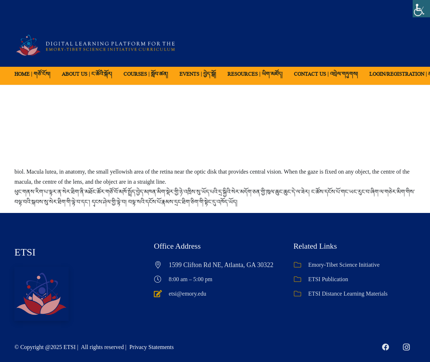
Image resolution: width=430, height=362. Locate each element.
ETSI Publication (328, 279)
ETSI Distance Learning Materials (348, 294)
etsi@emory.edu (187, 294)
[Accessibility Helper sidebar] (421, 8)
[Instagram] (407, 347)
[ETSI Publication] (301, 279)
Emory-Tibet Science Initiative (344, 265)
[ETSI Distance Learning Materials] (301, 293)
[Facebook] (386, 347)
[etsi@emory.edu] (161, 293)
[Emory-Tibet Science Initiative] (301, 265)
